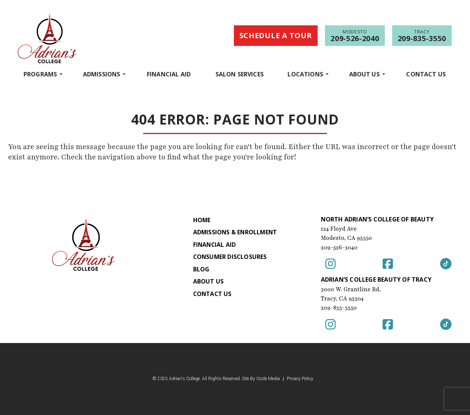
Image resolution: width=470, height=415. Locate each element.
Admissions (101, 74)
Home (201, 220)
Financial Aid (169, 74)
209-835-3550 (339, 308)
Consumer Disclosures (229, 257)
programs (40, 74)
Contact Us (426, 74)
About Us (364, 74)
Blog (200, 270)
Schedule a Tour (275, 35)
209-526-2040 (339, 247)
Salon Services (240, 74)
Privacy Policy (300, 379)
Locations (305, 74)
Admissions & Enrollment (235, 232)
